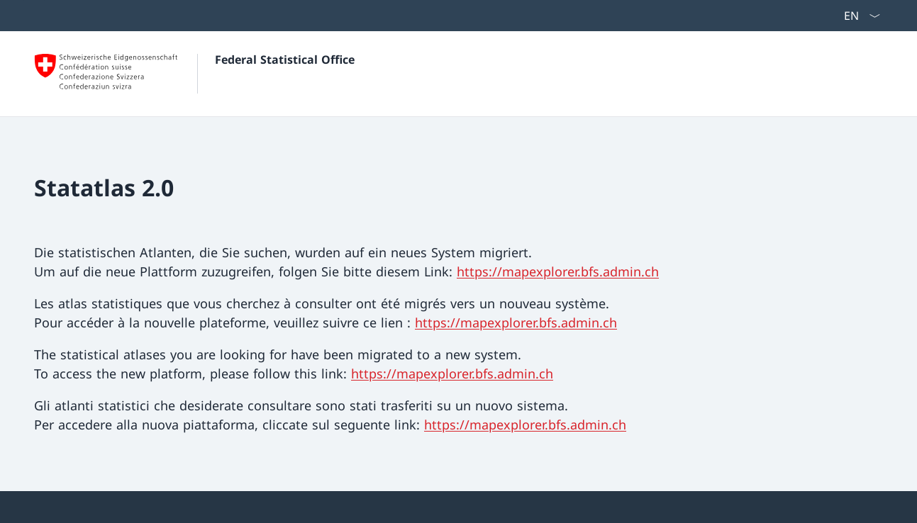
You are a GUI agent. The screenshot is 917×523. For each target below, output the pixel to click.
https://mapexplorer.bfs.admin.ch (558, 271)
